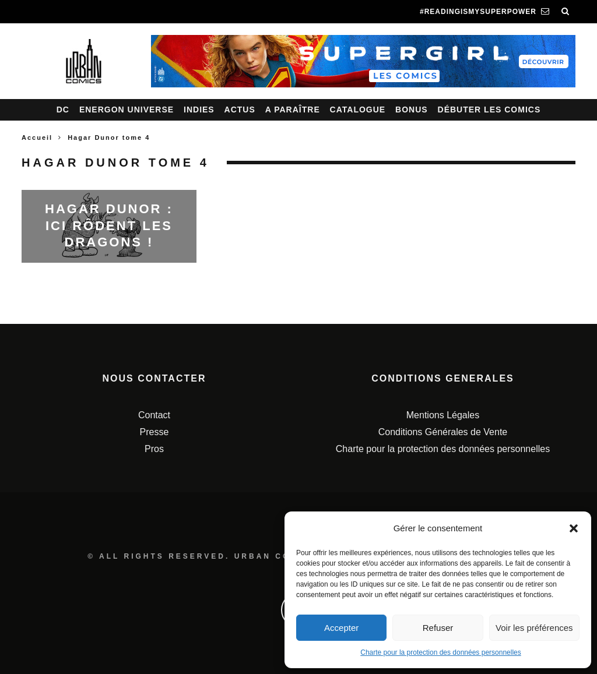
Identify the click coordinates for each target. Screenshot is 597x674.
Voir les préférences (534, 628)
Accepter (341, 628)
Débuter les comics (489, 109)
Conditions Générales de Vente (442, 432)
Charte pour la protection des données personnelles (440, 652)
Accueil (37, 137)
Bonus (411, 109)
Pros (154, 449)
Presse (154, 432)
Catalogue (358, 109)
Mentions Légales (442, 415)
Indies (199, 109)
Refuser (438, 628)
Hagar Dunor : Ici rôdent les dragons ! (109, 225)
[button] (574, 528)
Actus (239, 109)
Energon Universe (126, 109)
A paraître (292, 109)
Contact (154, 415)
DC (63, 109)
